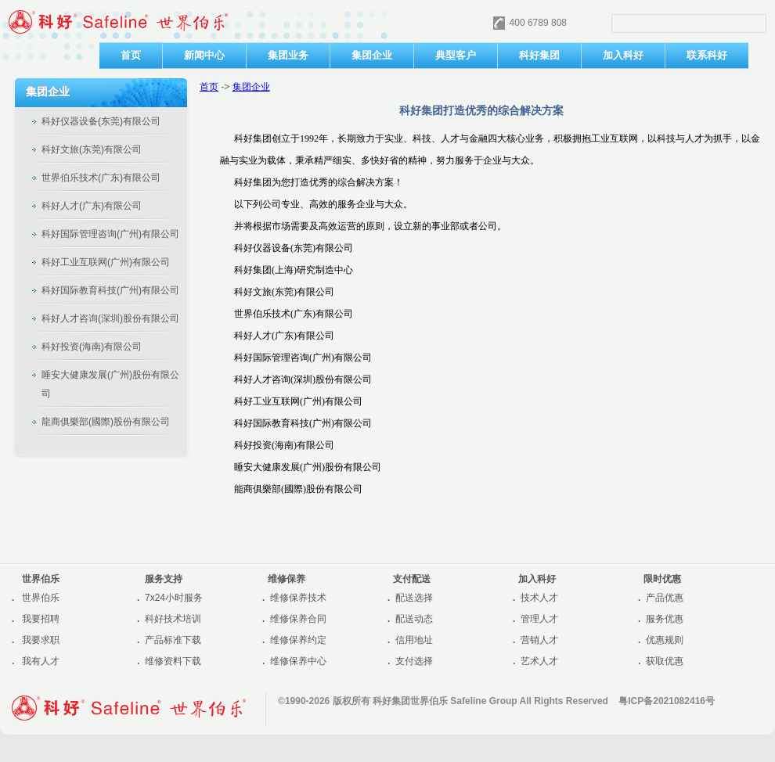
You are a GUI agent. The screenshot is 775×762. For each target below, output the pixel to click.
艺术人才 (539, 661)
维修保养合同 (298, 618)
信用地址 (414, 639)
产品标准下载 (173, 639)
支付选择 (414, 661)
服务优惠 (664, 618)
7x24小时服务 (174, 597)
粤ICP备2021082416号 (666, 701)
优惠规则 (664, 639)
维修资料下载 (173, 661)
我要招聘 (40, 618)
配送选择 (414, 597)
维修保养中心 (298, 661)
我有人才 (40, 661)
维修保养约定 (298, 639)
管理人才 (539, 618)
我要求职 (40, 639)
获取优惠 (664, 661)
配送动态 (414, 618)
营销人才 (539, 639)
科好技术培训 (173, 618)
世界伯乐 (40, 597)
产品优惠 (664, 597)
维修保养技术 (298, 597)
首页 (209, 86)
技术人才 (539, 597)
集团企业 (251, 86)
